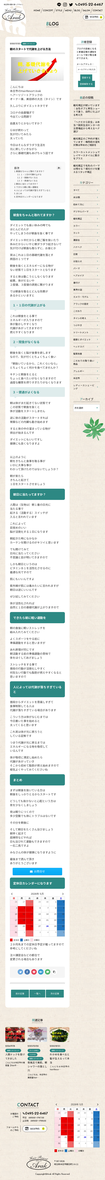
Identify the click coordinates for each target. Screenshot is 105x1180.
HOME (37, 11)
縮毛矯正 (77, 218)
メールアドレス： (85, 64)
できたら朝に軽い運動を (27, 187)
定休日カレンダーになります (29, 196)
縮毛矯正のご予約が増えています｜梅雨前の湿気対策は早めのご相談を (86, 142)
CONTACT (98, 11)
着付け (76, 282)
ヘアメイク (78, 275)
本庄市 (76, 378)
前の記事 (20, 993)
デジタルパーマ (81, 211)
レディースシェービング (83, 387)
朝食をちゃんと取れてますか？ (30, 171)
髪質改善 (77, 353)
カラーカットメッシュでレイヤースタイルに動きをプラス (86, 155)
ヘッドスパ (78, 346)
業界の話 (77, 289)
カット (76, 232)
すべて (76, 190)
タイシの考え (79, 318)
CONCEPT (48, 11)
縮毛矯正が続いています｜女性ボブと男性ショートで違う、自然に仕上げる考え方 (86, 109)
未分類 (76, 197)
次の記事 (54, 993)
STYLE (59, 11)
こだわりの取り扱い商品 (83, 362)
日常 (75, 254)
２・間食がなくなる (29, 177)
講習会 (76, 240)
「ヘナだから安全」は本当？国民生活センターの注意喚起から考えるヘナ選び (86, 126)
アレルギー (78, 371)
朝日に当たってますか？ (27, 183)
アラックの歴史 (81, 303)
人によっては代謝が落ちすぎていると (33, 190)
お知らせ (77, 261)
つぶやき (77, 325)
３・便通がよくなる (29, 180)
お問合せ (37, 871)
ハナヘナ (77, 247)
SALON (86, 11)
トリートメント (81, 332)
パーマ (76, 268)
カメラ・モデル (81, 296)
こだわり (77, 311)
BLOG (77, 11)
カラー (76, 225)
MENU (68, 11)
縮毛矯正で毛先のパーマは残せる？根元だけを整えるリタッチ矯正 (86, 169)
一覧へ (37, 993)
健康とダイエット (82, 339)
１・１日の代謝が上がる (31, 174)
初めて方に (78, 204)
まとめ (19, 193)
